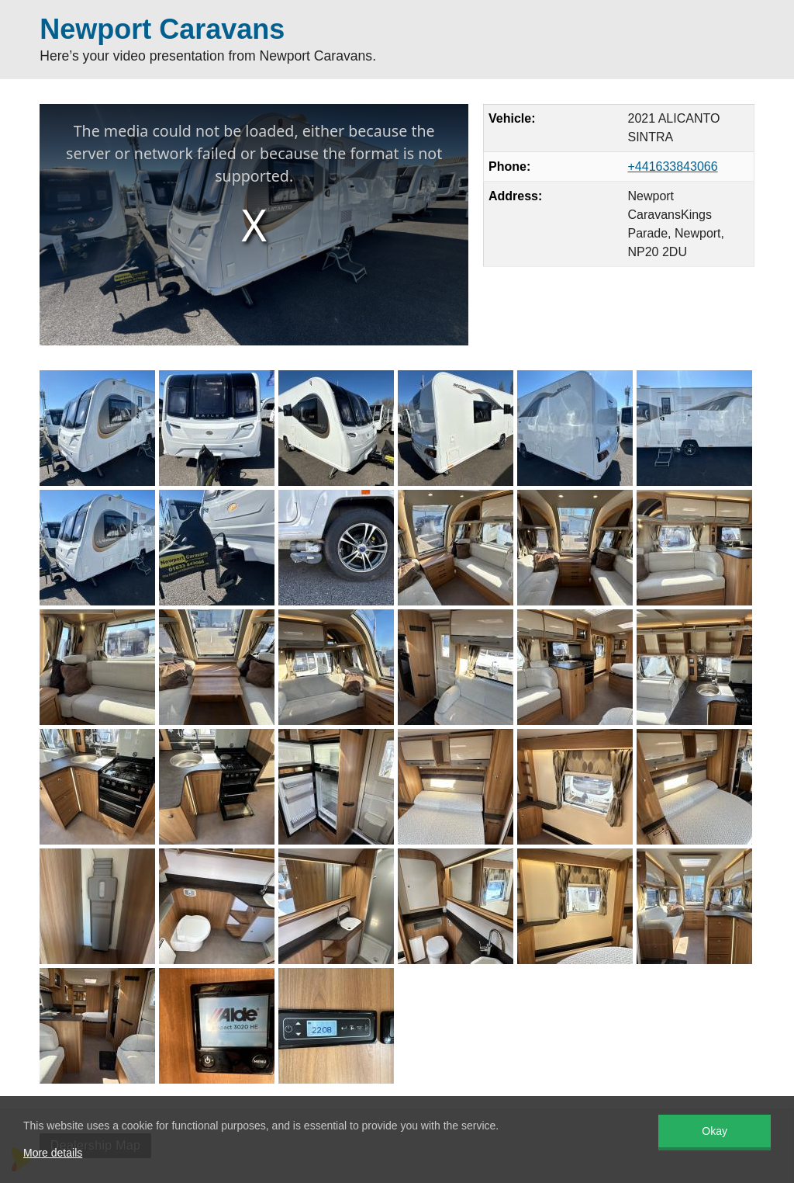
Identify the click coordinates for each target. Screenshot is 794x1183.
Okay (714, 1131)
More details (52, 1153)
